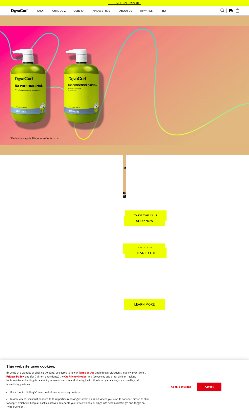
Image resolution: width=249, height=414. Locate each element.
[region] (124, 387)
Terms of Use (86, 372)
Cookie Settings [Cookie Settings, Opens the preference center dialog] (181, 386)
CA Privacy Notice (75, 376)
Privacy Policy (15, 376)
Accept (209, 386)
